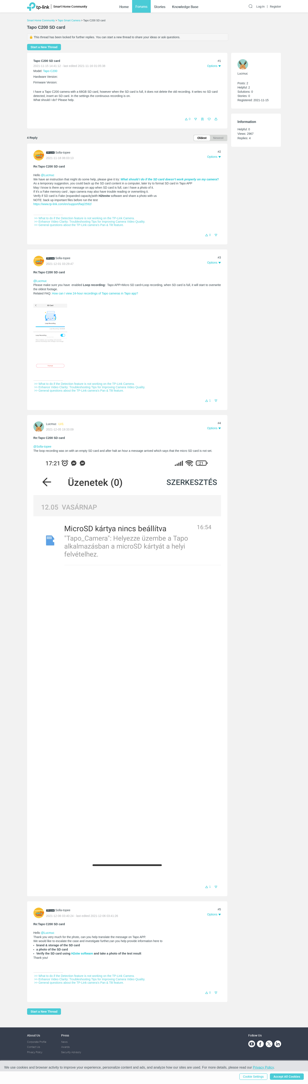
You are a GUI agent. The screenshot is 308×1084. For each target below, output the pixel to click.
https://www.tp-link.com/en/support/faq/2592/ (62, 204)
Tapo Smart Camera (69, 20)
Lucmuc (51, 424)
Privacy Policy (34, 1052)
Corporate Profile (36, 1041)
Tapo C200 (50, 71)
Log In (260, 6)
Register (275, 6)
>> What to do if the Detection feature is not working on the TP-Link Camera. (84, 218)
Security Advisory (71, 1052)
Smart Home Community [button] (70, 6)
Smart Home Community (41, 20)
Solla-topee (62, 152)
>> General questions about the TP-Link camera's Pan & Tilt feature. (78, 225)
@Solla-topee (42, 446)
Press (65, 1035)
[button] (216, 119)
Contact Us (33, 1047)
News (64, 1041)
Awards (65, 1047)
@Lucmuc (47, 175)
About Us (33, 1035)
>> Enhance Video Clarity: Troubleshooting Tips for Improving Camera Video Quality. (89, 221)
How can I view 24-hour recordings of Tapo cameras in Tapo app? (95, 293)
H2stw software (82, 953)
